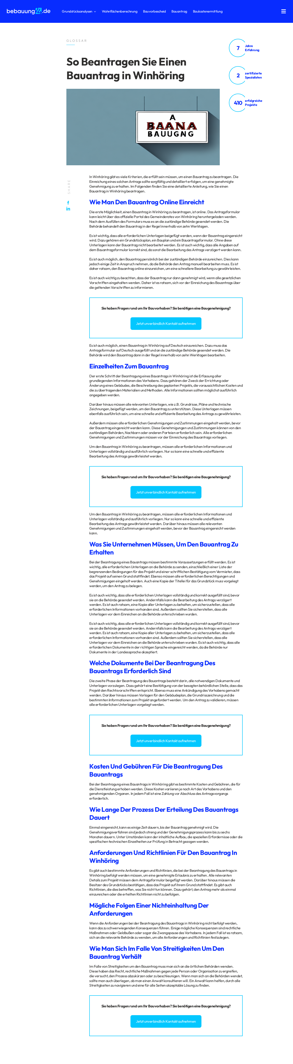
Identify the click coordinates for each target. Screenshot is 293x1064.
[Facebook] (69, 203)
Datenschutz (16, 941)
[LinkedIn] (69, 209)
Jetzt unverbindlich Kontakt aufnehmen (166, 323)
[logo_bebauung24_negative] (28, 9)
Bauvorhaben (159, 308)
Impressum (33, 941)
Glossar (46, 941)
